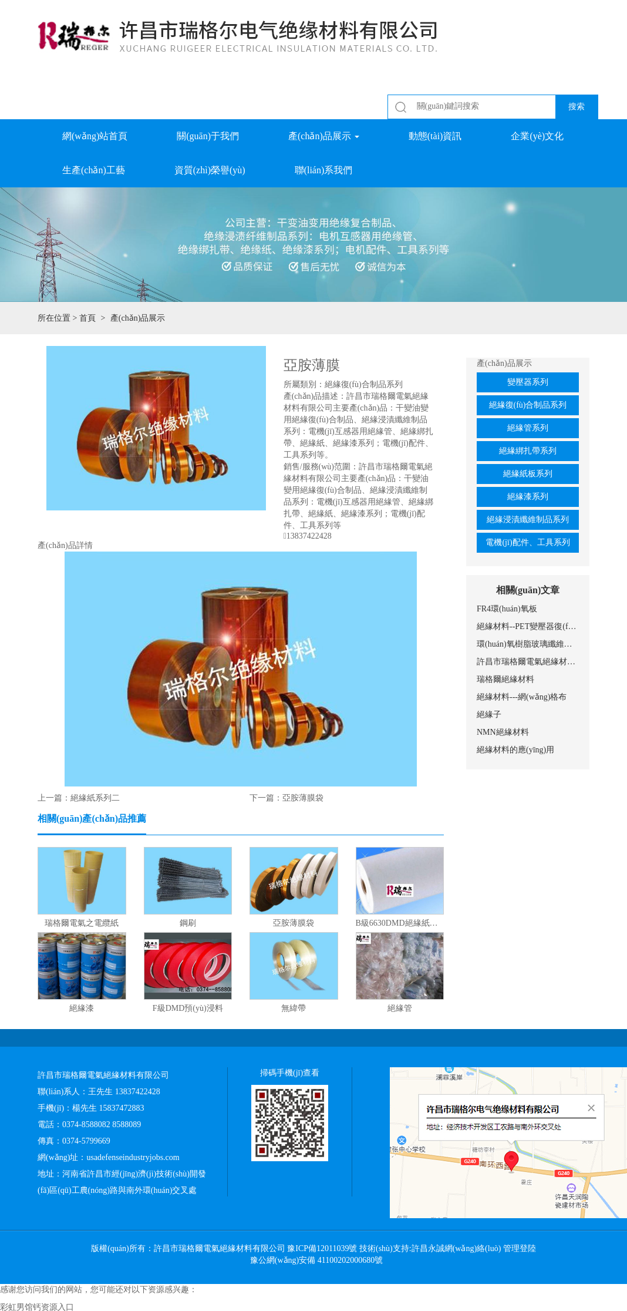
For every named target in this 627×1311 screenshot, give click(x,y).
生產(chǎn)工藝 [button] (93, 170)
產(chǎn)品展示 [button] (323, 136)
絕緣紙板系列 (527, 473)
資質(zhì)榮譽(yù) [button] (209, 170)
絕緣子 (489, 714)
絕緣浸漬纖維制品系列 (528, 519)
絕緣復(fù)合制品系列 (528, 405)
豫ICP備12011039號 (322, 1248)
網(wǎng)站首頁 (94, 136)
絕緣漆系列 (527, 496)
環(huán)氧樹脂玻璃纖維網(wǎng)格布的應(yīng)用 (528, 644)
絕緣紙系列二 (95, 798)
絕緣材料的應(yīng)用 (515, 749)
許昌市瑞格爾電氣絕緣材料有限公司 (528, 661)
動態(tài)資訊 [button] (435, 136)
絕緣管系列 (527, 427)
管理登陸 (519, 1248)
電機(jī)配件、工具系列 (527, 542)
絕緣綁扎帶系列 (528, 450)
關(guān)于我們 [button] (208, 136)
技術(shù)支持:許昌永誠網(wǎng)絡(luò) (430, 1248)
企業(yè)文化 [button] (537, 136)
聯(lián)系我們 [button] (324, 170)
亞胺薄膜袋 (302, 798)
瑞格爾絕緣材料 (505, 679)
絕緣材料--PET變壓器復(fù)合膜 (528, 626)
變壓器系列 (527, 382)
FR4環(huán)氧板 (507, 608)
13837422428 (309, 536)
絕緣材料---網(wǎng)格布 (522, 697)
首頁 (87, 318)
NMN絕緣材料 (503, 732)
